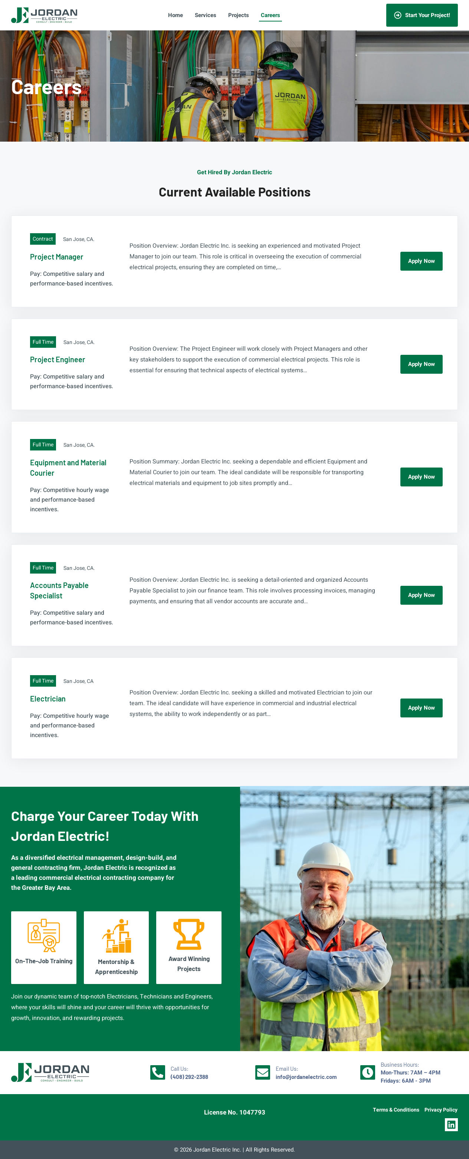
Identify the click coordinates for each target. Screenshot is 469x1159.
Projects (238, 15)
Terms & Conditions (396, 1110)
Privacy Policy (440, 1110)
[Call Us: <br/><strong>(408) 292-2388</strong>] (157, 1072)
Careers (270, 15)
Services (205, 15)
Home (175, 15)
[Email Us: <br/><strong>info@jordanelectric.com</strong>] (262, 1072)
